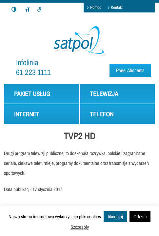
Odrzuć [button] (140, 216)
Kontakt (117, 7)
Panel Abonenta (130, 70)
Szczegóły (79, 227)
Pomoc (95, 7)
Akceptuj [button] (115, 216)
